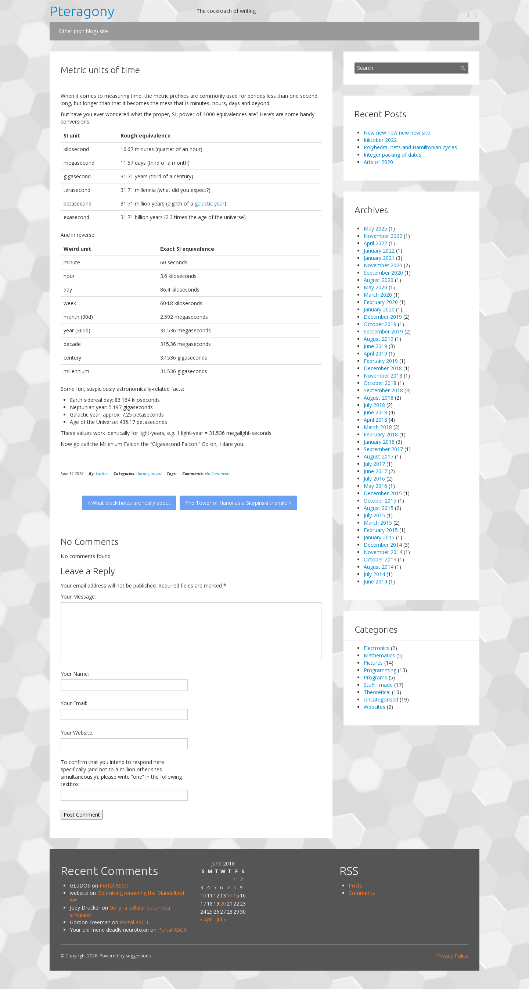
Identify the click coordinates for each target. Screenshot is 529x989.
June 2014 (375, 581)
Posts (355, 885)
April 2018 (375, 419)
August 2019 (378, 338)
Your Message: (78, 596)
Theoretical (377, 692)
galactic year (209, 203)
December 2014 (383, 544)
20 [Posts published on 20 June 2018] (223, 903)
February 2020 (381, 302)
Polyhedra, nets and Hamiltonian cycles (410, 147)
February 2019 (381, 360)
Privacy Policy (452, 955)
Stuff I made (378, 684)
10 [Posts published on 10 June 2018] (203, 895)
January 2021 (379, 257)
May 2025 (375, 228)
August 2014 (378, 566)
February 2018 (381, 434)
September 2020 (383, 272)
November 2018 (383, 375)
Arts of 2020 (378, 161)
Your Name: (75, 673)
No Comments (217, 473)
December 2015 (383, 493)
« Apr (206, 919)
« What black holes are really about (128, 502)
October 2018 (380, 382)
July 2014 (374, 574)
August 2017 (378, 456)
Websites (374, 706)
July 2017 (374, 463)
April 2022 (375, 243)
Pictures (373, 662)
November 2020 (383, 265)
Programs (375, 677)
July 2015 (374, 515)
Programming (380, 670)
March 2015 (378, 522)
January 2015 (379, 537)
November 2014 (383, 552)
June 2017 (375, 471)
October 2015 (380, 500)
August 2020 (378, 279)
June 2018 (375, 412)
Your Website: (77, 732)
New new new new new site (397, 132)
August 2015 (378, 507)
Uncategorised (148, 473)
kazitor (102, 473)
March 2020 (378, 294)
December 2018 (383, 368)
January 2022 (379, 250)
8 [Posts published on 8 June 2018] (234, 887)
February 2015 (381, 529)
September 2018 (383, 390)
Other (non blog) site (83, 31)
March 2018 (378, 427)
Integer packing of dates (392, 154)
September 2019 (383, 331)
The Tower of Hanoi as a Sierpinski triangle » (238, 502)
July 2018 (374, 404)
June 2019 (375, 346)
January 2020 (379, 309)
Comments (362, 892)
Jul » (221, 919)
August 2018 (378, 397)
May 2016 (375, 485)
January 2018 (379, 441)
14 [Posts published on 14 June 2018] (230, 895)
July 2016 (374, 478)
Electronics (376, 648)
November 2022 (383, 235)
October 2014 (380, 559)
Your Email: (74, 703)
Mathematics (379, 655)
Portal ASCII (114, 885)
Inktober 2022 (380, 139)
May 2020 (375, 287)
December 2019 (383, 316)
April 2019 (375, 353)
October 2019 (380, 324)
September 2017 (383, 449)
